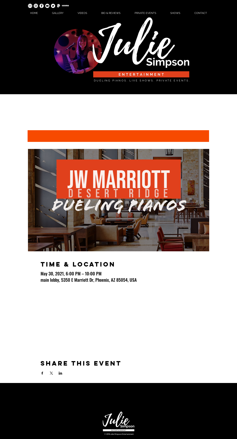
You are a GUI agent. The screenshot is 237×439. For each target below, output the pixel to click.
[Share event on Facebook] (42, 373)
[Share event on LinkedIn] (60, 373)
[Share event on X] (51, 373)
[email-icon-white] (30, 6)
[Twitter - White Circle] (53, 6)
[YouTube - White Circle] (47, 6)
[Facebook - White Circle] (41, 6)
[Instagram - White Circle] (36, 6)
